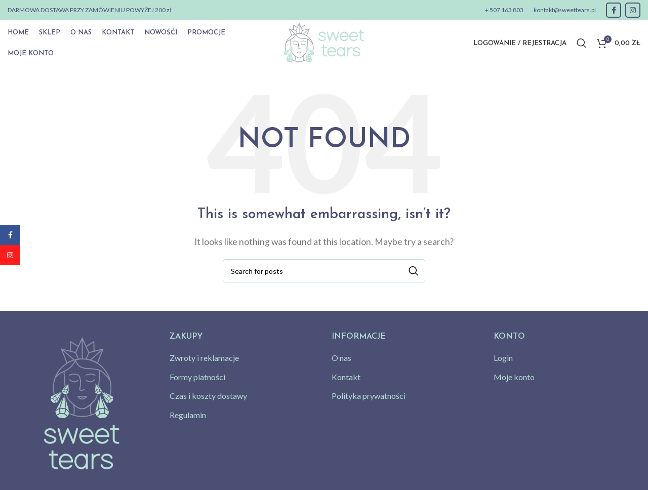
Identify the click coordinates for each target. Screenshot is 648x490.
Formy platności (197, 377)
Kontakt (346, 377)
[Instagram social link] (632, 10)
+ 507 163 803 (504, 10)
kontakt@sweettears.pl (565, 10)
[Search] (582, 43)
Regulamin (188, 415)
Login (503, 357)
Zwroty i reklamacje (204, 357)
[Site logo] (323, 42)
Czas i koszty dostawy (208, 395)
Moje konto (514, 377)
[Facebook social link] (613, 10)
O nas (341, 357)
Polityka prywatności (369, 395)
